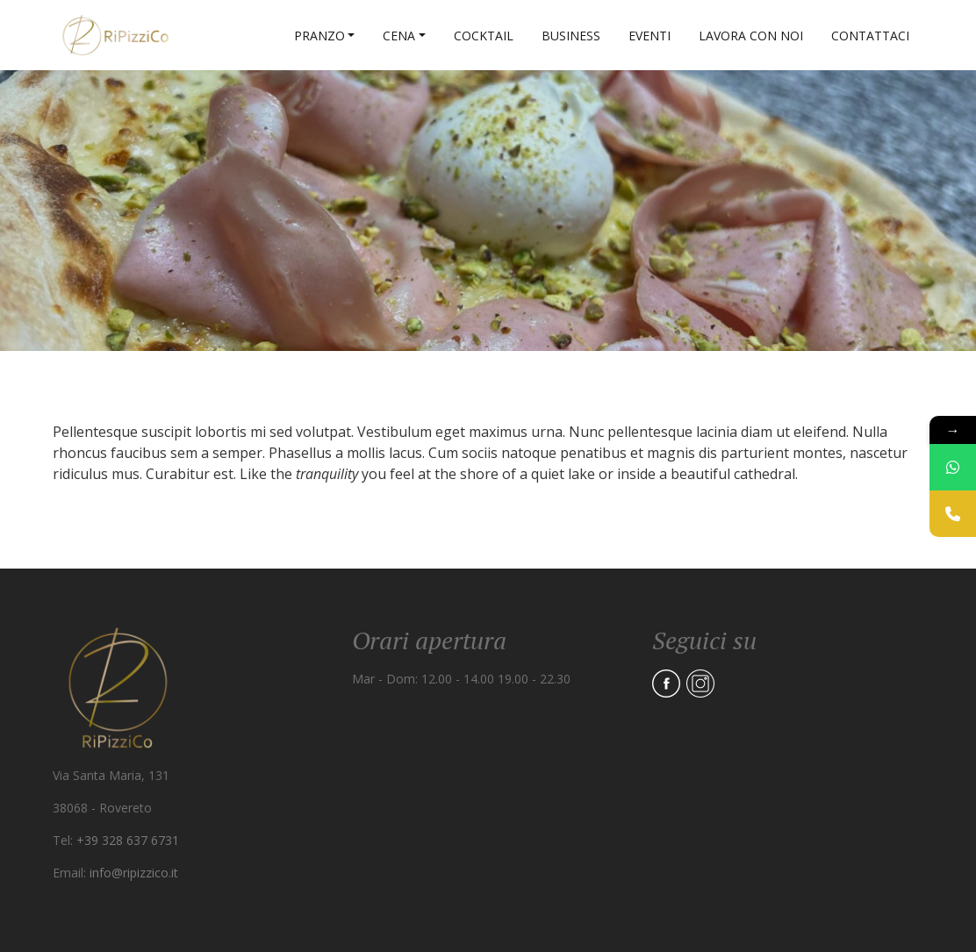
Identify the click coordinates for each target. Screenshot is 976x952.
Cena (399, 35)
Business (571, 35)
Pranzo (319, 35)
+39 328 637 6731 (127, 840)
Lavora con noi (751, 35)
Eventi (649, 35)
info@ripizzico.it (134, 872)
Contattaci (870, 35)
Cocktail (483, 35)
